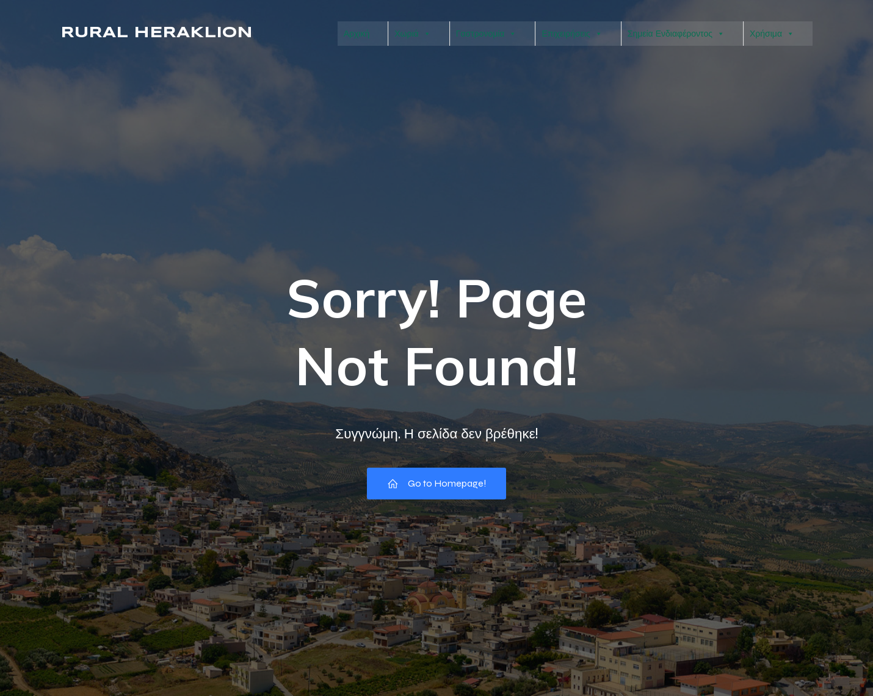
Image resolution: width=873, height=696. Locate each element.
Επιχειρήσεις (572, 33)
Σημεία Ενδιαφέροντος (676, 33)
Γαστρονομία (486, 33)
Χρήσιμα (772, 33)
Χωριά (412, 33)
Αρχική (357, 33)
